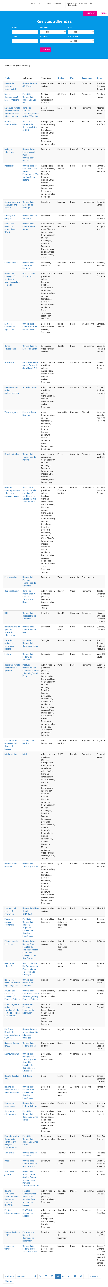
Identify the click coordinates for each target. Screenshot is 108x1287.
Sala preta (9, 1153)
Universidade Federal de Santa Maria (30, 629)
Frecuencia (73, 36)
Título (14, 27)
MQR (24, 754)
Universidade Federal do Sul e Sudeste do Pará (29, 1249)
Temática (44, 27)
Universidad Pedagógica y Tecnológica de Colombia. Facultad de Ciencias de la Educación (29, 1062)
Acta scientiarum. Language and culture (12, 205)
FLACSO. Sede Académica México (28, 1213)
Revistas (35, 3)
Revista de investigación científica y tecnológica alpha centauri (12, 279)
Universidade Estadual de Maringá (28, 205)
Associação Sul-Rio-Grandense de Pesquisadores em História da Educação (30, 969)
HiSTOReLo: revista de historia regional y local (12, 983)
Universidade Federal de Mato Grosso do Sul (29, 1164)
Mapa (104, 13)
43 (81, 1276)
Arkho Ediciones (29, 387)
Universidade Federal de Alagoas (28, 657)
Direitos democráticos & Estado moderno (11, 97)
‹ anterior (21, 1276)
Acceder (73, 5)
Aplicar (45, 50)
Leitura (7, 654)
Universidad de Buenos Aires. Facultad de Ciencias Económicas (29, 1092)
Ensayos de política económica (9, 922)
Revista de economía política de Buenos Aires (12, 1090)
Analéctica (9, 362)
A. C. (36, 368)
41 (69, 1276)
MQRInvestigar (11, 754)
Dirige (99, 78)
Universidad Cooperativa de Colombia (29, 616)
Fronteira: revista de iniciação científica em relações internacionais (11, 1142)
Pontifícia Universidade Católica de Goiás (30, 643)
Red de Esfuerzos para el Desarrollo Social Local (30, 365)
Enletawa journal (11, 1054)
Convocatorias (53, 3)
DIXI (6, 613)
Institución (44, 36)
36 (40, 1276)
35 (34, 1276)
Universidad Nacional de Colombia (27, 983)
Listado (91, 13)
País (70, 27)
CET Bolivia (27, 1076)
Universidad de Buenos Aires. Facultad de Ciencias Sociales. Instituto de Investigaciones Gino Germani (30, 949)
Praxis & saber (10, 577)
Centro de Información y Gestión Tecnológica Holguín (28, 596)
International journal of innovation (10, 911)
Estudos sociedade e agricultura (9, 327)
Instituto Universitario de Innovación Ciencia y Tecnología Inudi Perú (30, 670)
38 (52, 1276)
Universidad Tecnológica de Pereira (29, 457)
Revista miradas (11, 454)
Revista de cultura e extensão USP (10, 86)
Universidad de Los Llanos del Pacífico (29, 152)
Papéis (7, 1161)
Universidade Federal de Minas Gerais (30, 226)
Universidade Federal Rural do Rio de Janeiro (29, 327)
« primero (9, 1276)
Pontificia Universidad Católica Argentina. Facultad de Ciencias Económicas (27, 927)
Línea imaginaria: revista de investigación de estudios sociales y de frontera (12, 1010)
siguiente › (94, 1276)
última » (8, 1281)
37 (46, 1276)
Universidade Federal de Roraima (28, 265)
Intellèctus (9, 166)
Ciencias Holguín (11, 591)
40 (63, 1276)
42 (75, 1276)
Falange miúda (11, 263)
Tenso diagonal (11, 412)
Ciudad (15, 36)
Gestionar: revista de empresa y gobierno (12, 668)
